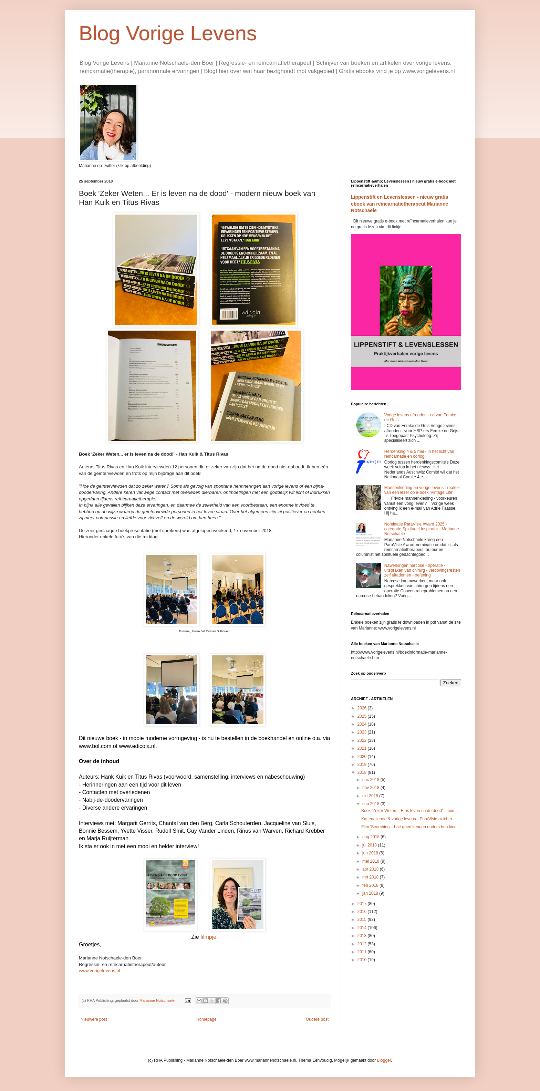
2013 (362, 935)
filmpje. (209, 937)
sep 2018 (371, 803)
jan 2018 (370, 893)
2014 (362, 927)
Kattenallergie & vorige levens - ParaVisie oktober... (408, 819)
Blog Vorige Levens (168, 33)
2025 (362, 716)
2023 (362, 732)
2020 (362, 756)
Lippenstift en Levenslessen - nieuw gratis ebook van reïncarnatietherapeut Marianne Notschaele (399, 203)
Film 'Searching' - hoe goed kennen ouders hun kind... (410, 826)
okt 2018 (370, 795)
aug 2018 (371, 836)
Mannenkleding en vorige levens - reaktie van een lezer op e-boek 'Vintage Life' (422, 490)
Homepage (206, 1019)
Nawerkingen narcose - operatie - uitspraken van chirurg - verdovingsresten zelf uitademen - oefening (422, 570)
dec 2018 (371, 779)
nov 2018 (371, 787)
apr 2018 (371, 869)
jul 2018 (370, 845)
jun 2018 (370, 853)
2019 (362, 764)
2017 (362, 903)
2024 (362, 724)
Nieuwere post (94, 1019)
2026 (362, 708)
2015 (362, 919)
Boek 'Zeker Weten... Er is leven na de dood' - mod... (409, 810)
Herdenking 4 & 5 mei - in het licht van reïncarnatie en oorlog (419, 454)
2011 (362, 951)
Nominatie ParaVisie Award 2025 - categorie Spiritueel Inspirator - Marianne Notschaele (421, 529)
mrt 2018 (371, 877)
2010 (362, 959)
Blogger (384, 1060)
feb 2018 (371, 885)
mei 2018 (371, 861)
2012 (362, 944)
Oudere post (317, 1019)
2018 (362, 772)
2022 (362, 740)
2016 (362, 911)
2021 (362, 748)
